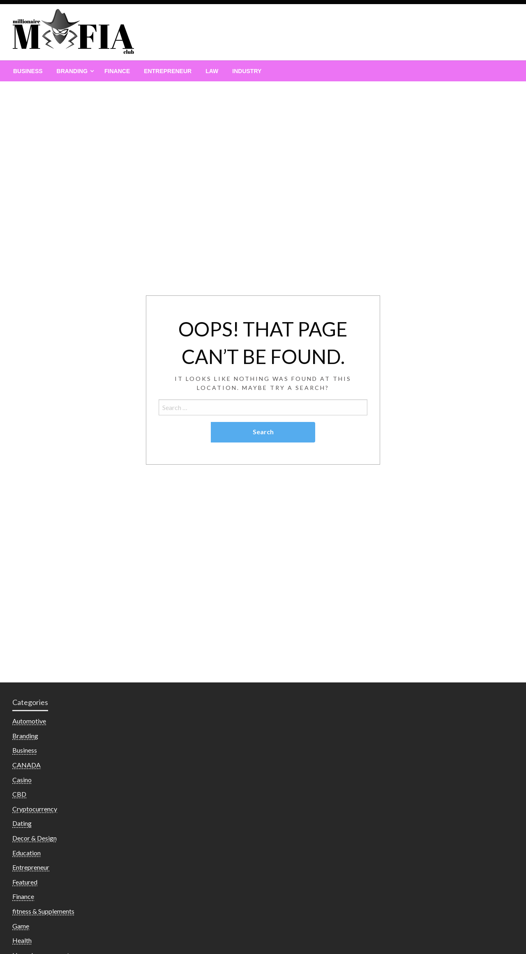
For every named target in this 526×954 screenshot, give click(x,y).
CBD (19, 794)
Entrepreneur (167, 71)
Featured (24, 882)
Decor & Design (34, 838)
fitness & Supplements (43, 911)
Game (20, 926)
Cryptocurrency (34, 809)
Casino (22, 779)
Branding (72, 71)
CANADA (26, 765)
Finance (117, 71)
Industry (246, 71)
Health (22, 940)
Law (211, 71)
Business (28, 71)
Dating (22, 823)
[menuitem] (28, 71)
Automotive (29, 721)
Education (26, 853)
